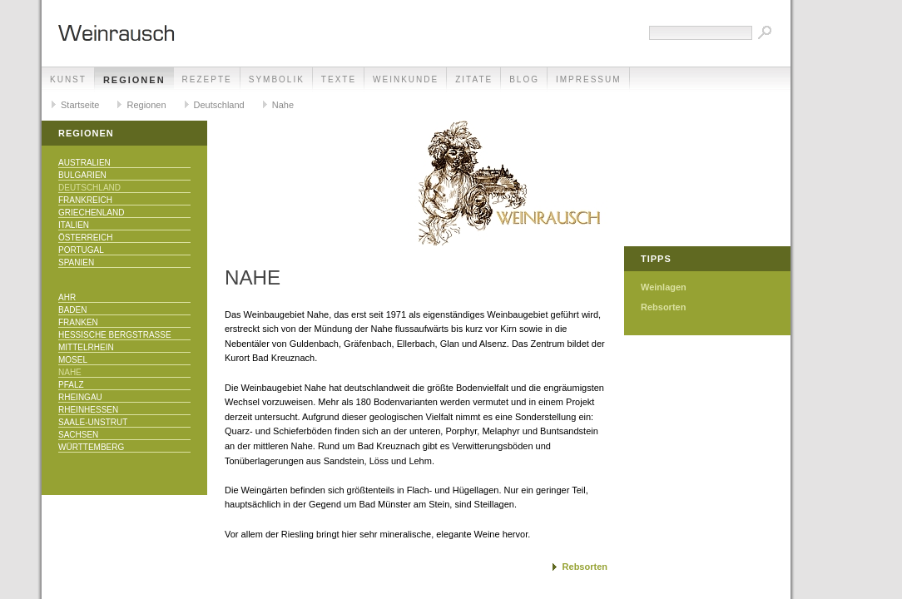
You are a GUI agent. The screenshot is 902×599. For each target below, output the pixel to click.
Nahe (283, 105)
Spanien (76, 262)
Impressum (589, 79)
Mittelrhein (86, 347)
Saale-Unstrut (92, 422)
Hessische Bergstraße (114, 334)
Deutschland (219, 105)
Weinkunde (406, 79)
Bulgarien (82, 175)
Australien (84, 162)
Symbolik (277, 79)
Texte (338, 79)
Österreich (85, 237)
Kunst (68, 79)
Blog (524, 79)
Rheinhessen (88, 409)
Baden (72, 309)
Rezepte (207, 79)
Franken (78, 322)
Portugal (81, 250)
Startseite (80, 105)
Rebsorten (585, 567)
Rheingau (80, 397)
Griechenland (91, 212)
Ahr (67, 297)
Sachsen (78, 434)
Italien (73, 225)
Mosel (72, 359)
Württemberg (91, 447)
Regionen (134, 80)
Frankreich (85, 200)
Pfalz (71, 384)
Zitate (474, 79)
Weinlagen (663, 287)
